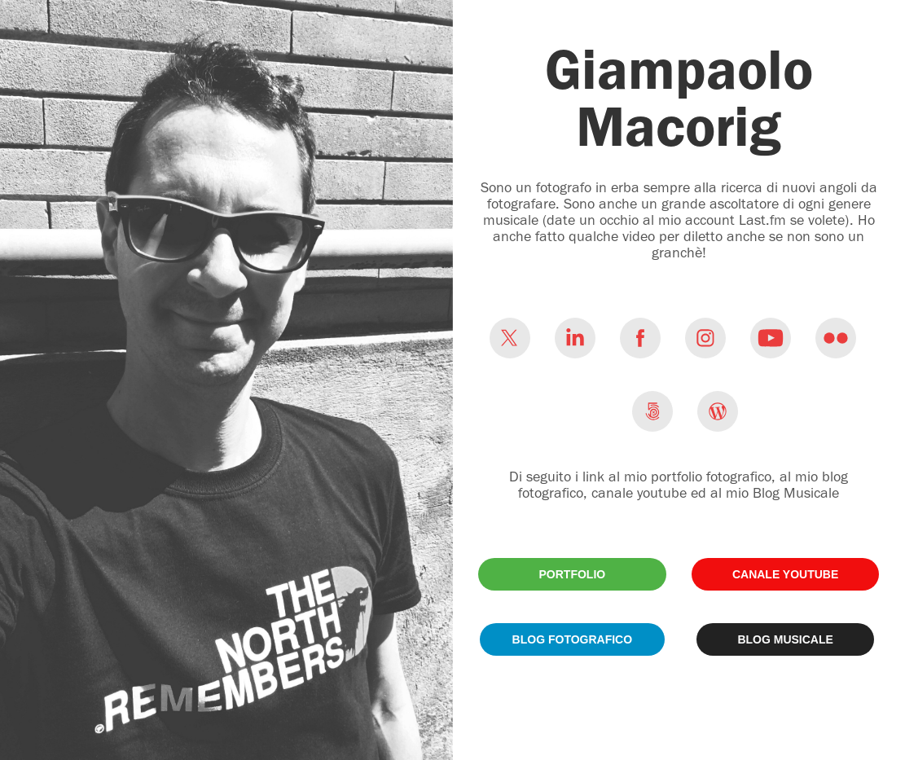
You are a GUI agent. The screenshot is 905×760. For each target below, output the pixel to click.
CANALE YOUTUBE (785, 574)
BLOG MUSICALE (785, 639)
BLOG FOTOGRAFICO (572, 639)
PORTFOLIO (572, 574)
